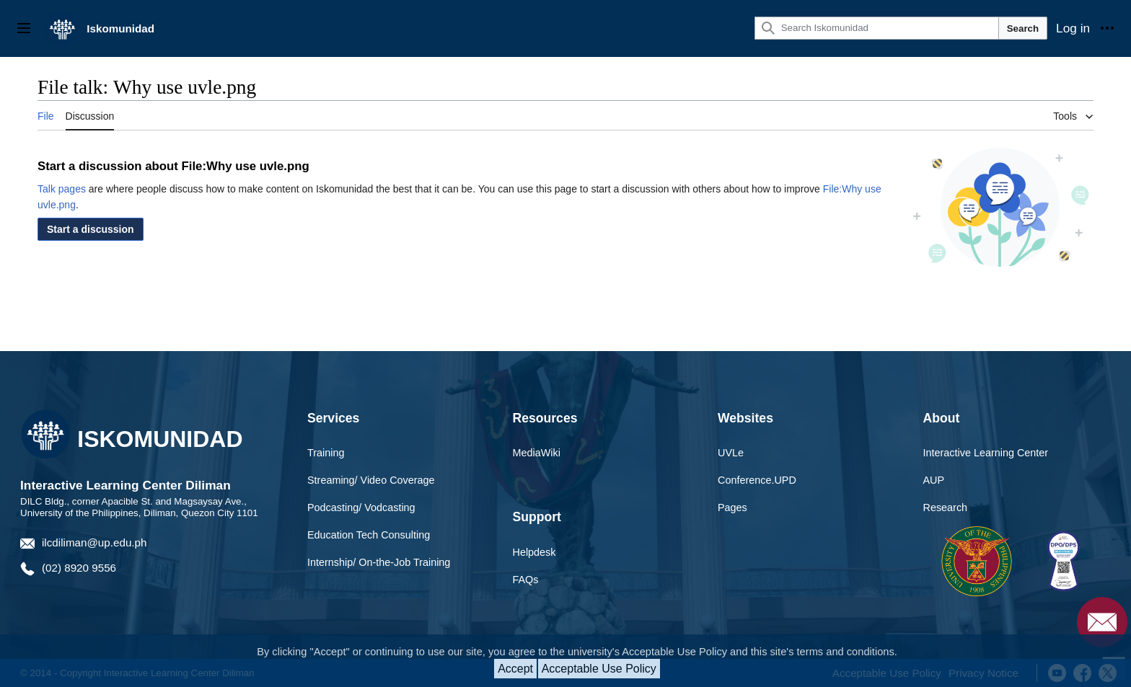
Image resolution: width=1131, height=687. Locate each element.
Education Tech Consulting (368, 535)
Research (945, 507)
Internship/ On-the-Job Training (378, 562)
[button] (91, 229)
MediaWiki (536, 452)
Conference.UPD (757, 480)
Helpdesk (534, 552)
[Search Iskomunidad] (876, 28)
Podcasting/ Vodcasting (361, 507)
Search (1023, 28)
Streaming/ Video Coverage (371, 480)
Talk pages (62, 189)
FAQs (526, 579)
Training (325, 452)
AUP (934, 480)
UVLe (731, 452)
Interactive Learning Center (986, 452)
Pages (732, 507)
